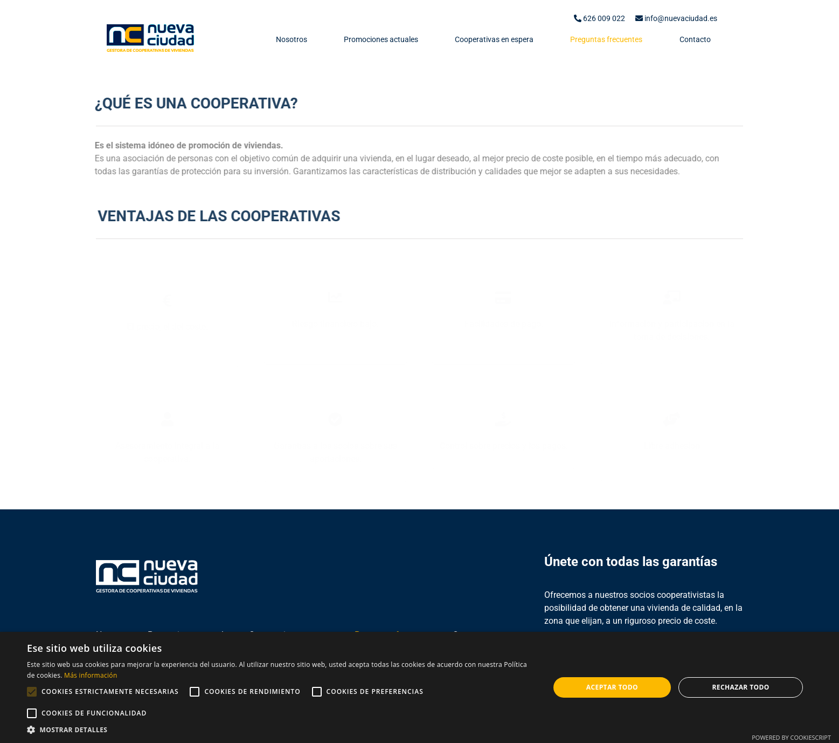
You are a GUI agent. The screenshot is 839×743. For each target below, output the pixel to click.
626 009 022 (599, 18)
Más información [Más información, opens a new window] (90, 675)
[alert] (419, 687)
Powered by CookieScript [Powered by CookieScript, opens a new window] (791, 737)
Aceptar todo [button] (612, 687)
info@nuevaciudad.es (676, 18)
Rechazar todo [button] (740, 687)
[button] (280, 729)
